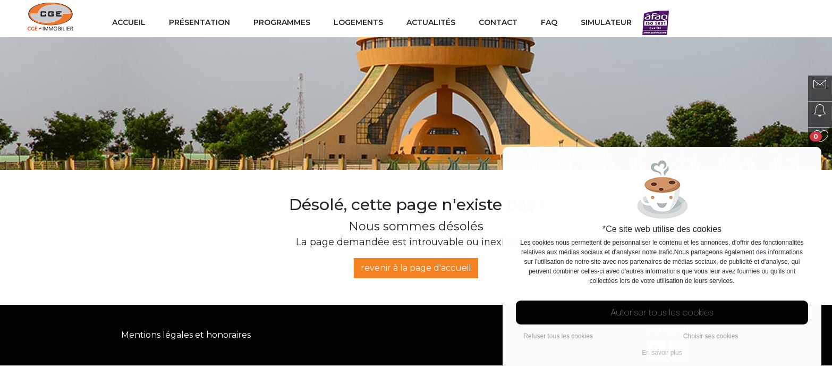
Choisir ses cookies (710, 336)
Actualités (430, 22)
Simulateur (606, 22)
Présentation (199, 22)
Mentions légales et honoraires (186, 335)
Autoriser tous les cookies (662, 312)
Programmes (281, 22)
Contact (498, 22)
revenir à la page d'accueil (416, 268)
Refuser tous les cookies (558, 336)
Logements (358, 22)
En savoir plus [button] (662, 352)
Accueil (129, 22)
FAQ (549, 22)
